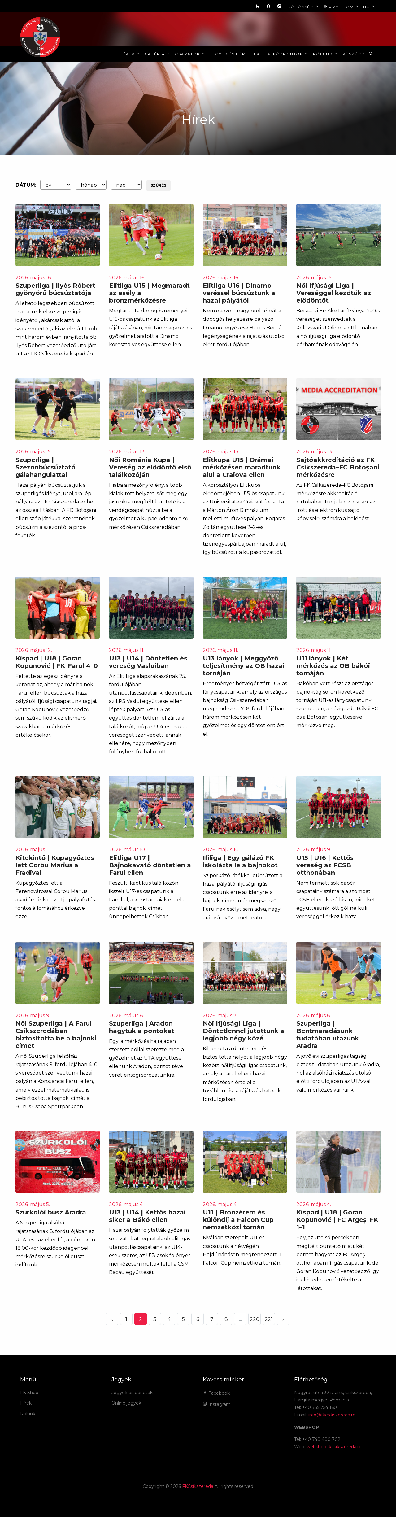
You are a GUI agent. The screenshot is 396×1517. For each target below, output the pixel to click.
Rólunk (325, 54)
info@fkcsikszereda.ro (331, 1415)
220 (254, 1319)
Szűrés (158, 185)
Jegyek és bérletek (235, 54)
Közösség (304, 6)
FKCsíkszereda (197, 1486)
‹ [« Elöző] (112, 1319)
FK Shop (29, 1392)
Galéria (158, 54)
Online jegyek (126, 1403)
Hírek (130, 54)
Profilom (341, 6)
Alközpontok (288, 54)
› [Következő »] (283, 1319)
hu (369, 6)
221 (269, 1319)
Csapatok (190, 54)
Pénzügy (353, 54)
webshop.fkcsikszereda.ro (334, 1446)
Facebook (216, 1393)
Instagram (217, 1404)
